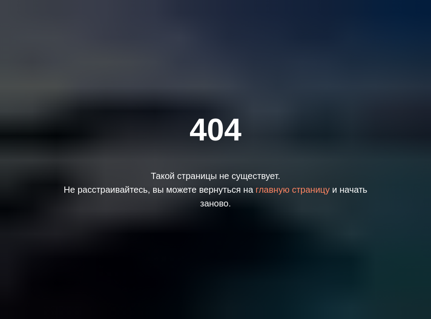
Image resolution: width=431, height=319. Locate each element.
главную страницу (293, 190)
